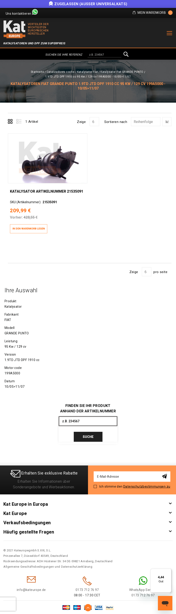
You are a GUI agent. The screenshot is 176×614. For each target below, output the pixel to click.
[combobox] (104, 54)
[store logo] (14, 29)
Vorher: (16, 214)
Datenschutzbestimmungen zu (146, 484)
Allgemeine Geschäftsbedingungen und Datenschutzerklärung (48, 564)
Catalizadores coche (61, 71)
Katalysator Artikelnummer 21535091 (46, 188)
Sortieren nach (115, 122)
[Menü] (168, 571)
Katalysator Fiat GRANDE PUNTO (121, 71)
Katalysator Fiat (87, 71)
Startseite (37, 71)
